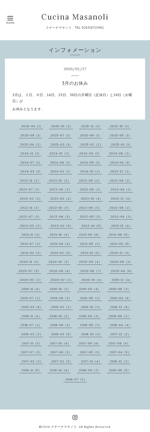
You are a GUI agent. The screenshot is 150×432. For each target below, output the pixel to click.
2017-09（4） (89, 343)
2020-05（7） (91, 271)
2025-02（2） (91, 144)
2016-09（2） (90, 370)
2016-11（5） (31, 370)
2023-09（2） (90, 180)
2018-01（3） (91, 334)
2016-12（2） (120, 361)
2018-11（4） (31, 316)
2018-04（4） (120, 325)
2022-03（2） (31, 225)
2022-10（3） (60, 207)
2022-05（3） (91, 216)
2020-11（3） (29, 262)
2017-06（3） (61, 352)
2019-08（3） (120, 289)
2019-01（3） (91, 307)
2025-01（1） (121, 144)
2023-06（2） (60, 189)
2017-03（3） (32, 361)
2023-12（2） (120, 171)
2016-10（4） (60, 370)
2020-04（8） (122, 271)
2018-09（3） (90, 316)
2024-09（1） (90, 153)
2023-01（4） (92, 198)
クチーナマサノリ (64, 427)
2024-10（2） (60, 153)
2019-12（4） (122, 280)
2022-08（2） (121, 207)
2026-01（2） (62, 126)
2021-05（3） (91, 244)
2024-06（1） (61, 162)
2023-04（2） (122, 189)
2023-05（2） (91, 189)
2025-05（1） (120, 135)
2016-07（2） (76, 379)
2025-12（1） (91, 126)
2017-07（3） (31, 352)
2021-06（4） (61, 244)
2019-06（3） (61, 298)
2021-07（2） (31, 244)
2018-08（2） (120, 316)
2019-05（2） (91, 298)
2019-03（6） (32, 307)
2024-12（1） (30, 153)
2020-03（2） (31, 280)
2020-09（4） (90, 262)
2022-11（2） (30, 207)
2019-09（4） (90, 289)
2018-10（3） (60, 316)
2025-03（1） (61, 144)
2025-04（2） (31, 144)
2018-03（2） (32, 334)
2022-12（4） (121, 198)
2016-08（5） (120, 370)
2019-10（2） (60, 289)
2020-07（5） (30, 271)
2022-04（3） (122, 216)
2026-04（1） (32, 126)
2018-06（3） (61, 325)
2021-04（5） (120, 244)
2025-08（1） (31, 135)
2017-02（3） (62, 361)
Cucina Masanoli (75, 16)
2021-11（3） (31, 234)
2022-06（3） (60, 216)
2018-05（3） (91, 325)
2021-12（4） (121, 225)
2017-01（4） (91, 361)
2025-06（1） (91, 135)
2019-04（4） (120, 298)
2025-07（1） (61, 135)
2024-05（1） (91, 162)
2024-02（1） (61, 171)
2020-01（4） (92, 280)
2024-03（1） (31, 171)
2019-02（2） (62, 307)
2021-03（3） (31, 253)
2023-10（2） (60, 180)
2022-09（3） (90, 207)
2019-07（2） (31, 298)
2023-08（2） (121, 180)
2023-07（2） (30, 189)
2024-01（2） (91, 171)
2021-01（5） (90, 253)
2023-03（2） (31, 198)
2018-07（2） (31, 325)
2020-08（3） (121, 262)
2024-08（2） (120, 153)
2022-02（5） (62, 225)
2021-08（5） (120, 234)
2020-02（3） (62, 280)
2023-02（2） (61, 198)
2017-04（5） (120, 352)
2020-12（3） (120, 253)
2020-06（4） (60, 271)
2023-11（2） (30, 180)
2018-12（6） (120, 307)
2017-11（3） (32, 343)
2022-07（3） (30, 216)
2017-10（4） (60, 343)
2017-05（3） (90, 352)
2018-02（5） (62, 334)
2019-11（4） (31, 289)
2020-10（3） (60, 262)
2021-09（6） (90, 234)
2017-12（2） (120, 334)
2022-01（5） (92, 225)
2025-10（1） (120, 126)
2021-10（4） (60, 234)
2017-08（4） (119, 343)
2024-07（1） (31, 162)
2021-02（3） (61, 253)
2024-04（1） (120, 162)
